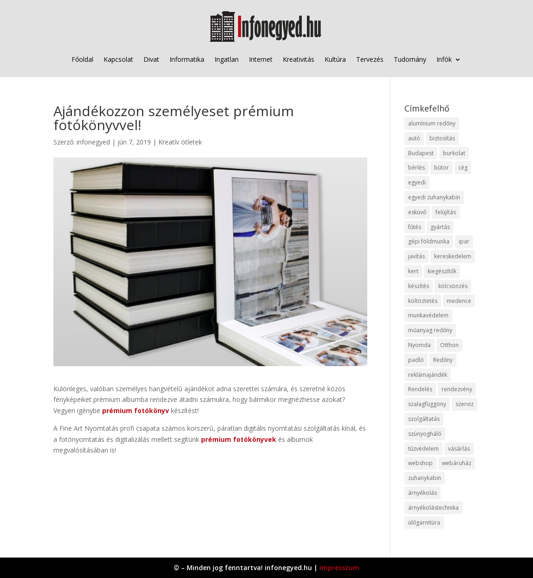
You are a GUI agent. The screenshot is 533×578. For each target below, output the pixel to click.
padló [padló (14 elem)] (416, 360)
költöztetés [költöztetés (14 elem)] (422, 301)
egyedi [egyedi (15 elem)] (417, 182)
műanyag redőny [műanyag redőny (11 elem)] (430, 330)
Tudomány (410, 59)
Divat (151, 59)
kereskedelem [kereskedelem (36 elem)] (452, 256)
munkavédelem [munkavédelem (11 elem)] (428, 315)
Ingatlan (226, 59)
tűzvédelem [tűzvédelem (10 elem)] (423, 449)
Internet (261, 59)
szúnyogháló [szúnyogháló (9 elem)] (425, 434)
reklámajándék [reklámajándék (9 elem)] (427, 375)
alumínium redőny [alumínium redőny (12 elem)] (431, 123)
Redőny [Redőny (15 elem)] (443, 360)
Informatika (186, 59)
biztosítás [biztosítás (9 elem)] (442, 138)
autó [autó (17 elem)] (414, 138)
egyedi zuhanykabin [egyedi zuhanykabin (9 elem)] (434, 197)
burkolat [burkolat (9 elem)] (454, 153)
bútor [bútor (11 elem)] (441, 167)
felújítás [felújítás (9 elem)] (446, 212)
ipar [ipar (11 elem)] (464, 241)
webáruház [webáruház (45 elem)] (456, 463)
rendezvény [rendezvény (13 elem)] (457, 389)
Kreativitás (298, 59)
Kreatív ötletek (180, 142)
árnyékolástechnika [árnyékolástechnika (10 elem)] (433, 508)
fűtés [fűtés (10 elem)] (414, 227)
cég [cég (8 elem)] (463, 167)
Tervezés (370, 59)
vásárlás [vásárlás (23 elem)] (459, 449)
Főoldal (82, 59)
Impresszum (339, 567)
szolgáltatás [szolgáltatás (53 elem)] (424, 419)
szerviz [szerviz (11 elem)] (464, 404)
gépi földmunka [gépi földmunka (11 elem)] (428, 241)
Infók (444, 59)
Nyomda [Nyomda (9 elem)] (419, 345)
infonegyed (93, 142)
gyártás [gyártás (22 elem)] (440, 227)
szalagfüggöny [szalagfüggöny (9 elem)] (427, 404)
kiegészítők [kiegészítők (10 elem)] (442, 271)
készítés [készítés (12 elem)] (418, 286)
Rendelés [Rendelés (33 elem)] (420, 389)
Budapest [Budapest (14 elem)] (421, 153)
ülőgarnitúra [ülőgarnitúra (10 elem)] (424, 522)
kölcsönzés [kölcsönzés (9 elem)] (453, 286)
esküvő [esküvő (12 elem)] (417, 212)
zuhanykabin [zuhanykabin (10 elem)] (424, 478)
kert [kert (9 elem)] (413, 271)
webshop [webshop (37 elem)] (420, 463)
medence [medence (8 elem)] (459, 301)
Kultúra (335, 59)
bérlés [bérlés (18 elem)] (416, 167)
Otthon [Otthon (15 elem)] (449, 345)
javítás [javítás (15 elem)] (416, 256)
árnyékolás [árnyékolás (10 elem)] (422, 493)
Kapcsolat (118, 59)
